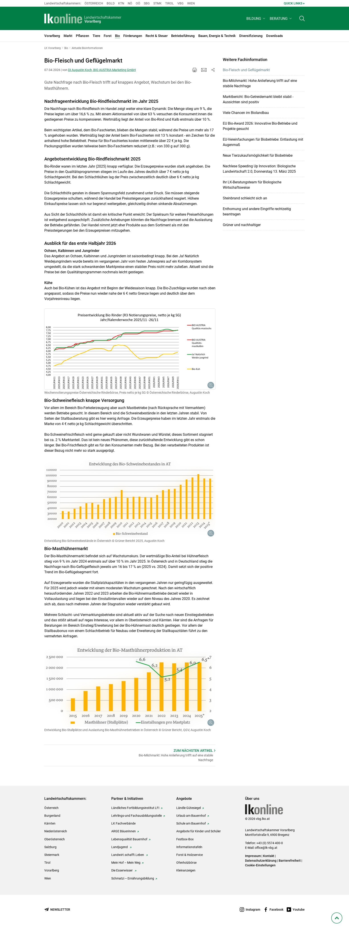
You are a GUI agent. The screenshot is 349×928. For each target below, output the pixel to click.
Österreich (94, 3)
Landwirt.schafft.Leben (128, 855)
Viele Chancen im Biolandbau (246, 113)
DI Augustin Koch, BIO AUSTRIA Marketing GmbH (102, 70)
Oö (138, 3)
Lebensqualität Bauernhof (129, 839)
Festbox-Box (185, 839)
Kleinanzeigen (185, 870)
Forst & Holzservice (189, 855)
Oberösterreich (54, 839)
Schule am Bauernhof (191, 823)
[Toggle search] (302, 19)
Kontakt (268, 856)
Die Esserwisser (122, 870)
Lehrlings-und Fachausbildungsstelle (136, 815)
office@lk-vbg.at (266, 847)
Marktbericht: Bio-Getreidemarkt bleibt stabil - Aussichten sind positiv (258, 99)
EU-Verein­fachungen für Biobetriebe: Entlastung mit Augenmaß (263, 142)
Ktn (121, 3)
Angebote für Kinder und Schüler (198, 831)
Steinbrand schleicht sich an (245, 198)
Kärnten (49, 823)
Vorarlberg (51, 870)
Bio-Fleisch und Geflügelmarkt (246, 70)
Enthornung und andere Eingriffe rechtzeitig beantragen (257, 211)
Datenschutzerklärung (260, 860)
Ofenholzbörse (186, 862)
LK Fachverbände (123, 823)
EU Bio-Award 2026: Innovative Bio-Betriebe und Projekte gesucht (260, 126)
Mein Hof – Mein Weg (125, 862)
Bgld (111, 3)
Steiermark (51, 855)
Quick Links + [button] (294, 3)
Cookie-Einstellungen (260, 865)
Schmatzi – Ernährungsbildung (132, 878)
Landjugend (119, 847)
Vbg (180, 3)
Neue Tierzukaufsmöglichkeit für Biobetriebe (257, 155)
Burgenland (52, 815)
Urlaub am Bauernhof (191, 815)
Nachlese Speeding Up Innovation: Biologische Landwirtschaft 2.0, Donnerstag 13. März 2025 (259, 169)
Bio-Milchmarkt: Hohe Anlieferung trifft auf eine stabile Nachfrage (260, 83)
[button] (256, 19)
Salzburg (50, 847)
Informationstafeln (189, 847)
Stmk (157, 3)
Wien (191, 3)
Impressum (253, 856)
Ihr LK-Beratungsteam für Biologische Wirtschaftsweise (252, 185)
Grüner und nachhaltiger (242, 225)
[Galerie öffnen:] (129, 349)
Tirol (169, 3)
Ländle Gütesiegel (188, 808)
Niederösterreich (55, 831)
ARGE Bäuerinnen (123, 831)
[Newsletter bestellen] (57, 909)
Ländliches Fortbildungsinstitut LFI (135, 808)
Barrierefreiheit (290, 860)
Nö (130, 3)
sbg (147, 3)
